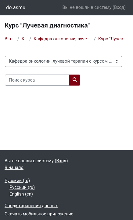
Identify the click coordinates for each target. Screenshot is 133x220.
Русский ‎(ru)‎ (17, 180)
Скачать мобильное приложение (39, 214)
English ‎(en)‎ (21, 194)
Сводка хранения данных (31, 205)
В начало (10, 39)
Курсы (24, 39)
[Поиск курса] (37, 80)
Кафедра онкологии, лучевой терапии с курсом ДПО (63, 39)
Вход (119, 7)
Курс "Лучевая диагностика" (113, 39)
